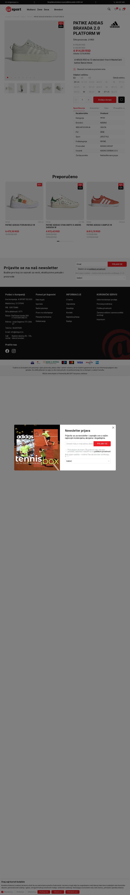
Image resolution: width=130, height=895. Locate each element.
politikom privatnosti (102, 451)
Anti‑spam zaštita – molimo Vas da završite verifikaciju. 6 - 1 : (87, 455)
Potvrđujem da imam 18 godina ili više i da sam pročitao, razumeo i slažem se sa (89, 450)
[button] (113, 427)
